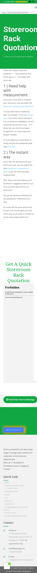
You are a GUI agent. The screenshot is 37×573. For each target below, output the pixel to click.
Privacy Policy (11, 513)
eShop (7, 495)
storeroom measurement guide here (18, 106)
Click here (11, 146)
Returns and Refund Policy (16, 516)
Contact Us (9, 504)
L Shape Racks (12, 488)
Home (4, 12)
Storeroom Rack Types (14, 485)
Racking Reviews (11, 491)
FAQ (6, 498)
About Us (8, 501)
